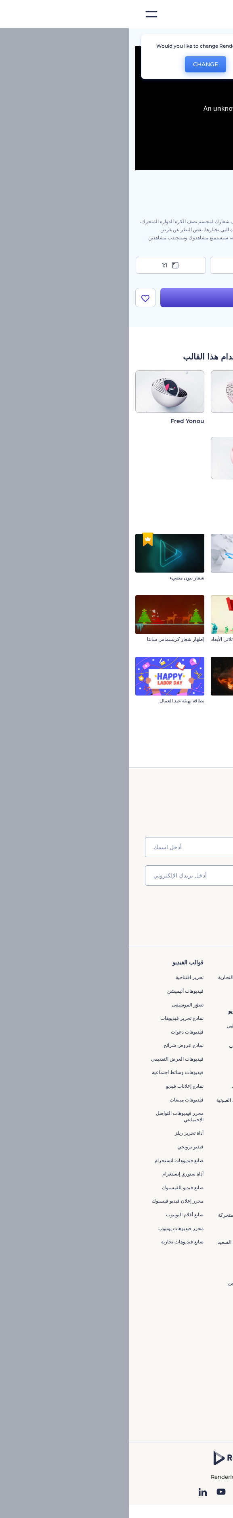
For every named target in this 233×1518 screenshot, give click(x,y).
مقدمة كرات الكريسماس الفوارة (194, 762)
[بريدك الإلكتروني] (116, 875)
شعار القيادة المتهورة (205, 578)
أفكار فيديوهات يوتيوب (194, 1268)
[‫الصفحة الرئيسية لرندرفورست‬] (214, 14)
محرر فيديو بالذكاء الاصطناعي (198, 1178)
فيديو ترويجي (61, 1147)
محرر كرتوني (133, 1114)
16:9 (191, 265)
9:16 (116, 265)
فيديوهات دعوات (58, 1032)
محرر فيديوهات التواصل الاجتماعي (51, 1116)
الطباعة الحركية (130, 1269)
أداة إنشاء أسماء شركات (192, 1234)
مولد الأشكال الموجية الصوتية (117, 1100)
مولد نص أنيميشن (128, 1174)
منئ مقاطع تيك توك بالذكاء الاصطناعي (190, 1251)
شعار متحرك (133, 1073)
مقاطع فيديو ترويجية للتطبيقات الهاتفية (125, 1130)
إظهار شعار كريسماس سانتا (47, 639)
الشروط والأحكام (199, 1059)
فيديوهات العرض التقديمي (48, 1059)
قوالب (190, 38)
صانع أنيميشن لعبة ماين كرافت (122, 1286)
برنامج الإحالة (204, 1032)
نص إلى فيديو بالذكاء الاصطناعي (196, 1198)
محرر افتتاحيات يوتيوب (123, 1046)
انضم (196, 909)
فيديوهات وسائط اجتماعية (49, 1073)
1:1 (42, 265)
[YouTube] (92, 1492)
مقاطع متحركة (131, 1188)
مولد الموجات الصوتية (124, 1086)
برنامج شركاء (203, 1086)
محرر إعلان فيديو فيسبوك (49, 1201)
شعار (211, 1286)
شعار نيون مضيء (58, 578)
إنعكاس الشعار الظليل (204, 701)
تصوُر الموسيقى (59, 1005)
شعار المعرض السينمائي (201, 639)
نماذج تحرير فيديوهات (53, 1018)
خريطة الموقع (203, 1073)
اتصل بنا (209, 991)
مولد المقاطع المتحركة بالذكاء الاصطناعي (194, 1158)
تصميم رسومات (201, 1300)
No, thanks (127, 64)
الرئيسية (218, 38)
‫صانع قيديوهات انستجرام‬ (50, 1160)
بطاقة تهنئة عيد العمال (53, 701)
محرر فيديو (135, 1256)
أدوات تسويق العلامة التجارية (117, 977)
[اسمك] (116, 847)
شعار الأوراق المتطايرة (128, 578)
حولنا (212, 977)
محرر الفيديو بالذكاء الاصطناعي (197, 1138)
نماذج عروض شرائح (55, 1045)
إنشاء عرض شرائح (127, 1147)
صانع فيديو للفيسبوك (54, 1187)
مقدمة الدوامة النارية (131, 701)
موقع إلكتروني (202, 1313)
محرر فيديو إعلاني (128, 1303)
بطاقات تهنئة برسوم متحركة (117, 1215)
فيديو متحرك (133, 1202)
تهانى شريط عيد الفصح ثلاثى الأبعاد (116, 639)
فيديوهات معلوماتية (127, 1229)
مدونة (140, 991)
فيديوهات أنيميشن (56, 991)
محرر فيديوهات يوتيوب (52, 1228)
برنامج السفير (203, 1100)
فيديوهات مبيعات (58, 1100)
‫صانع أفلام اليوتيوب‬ (56, 1214)
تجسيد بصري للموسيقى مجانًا (122, 1029)
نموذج (211, 1327)
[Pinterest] (129, 1492)
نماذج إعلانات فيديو (56, 1086)
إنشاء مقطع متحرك (126, 1059)
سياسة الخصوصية (199, 1045)
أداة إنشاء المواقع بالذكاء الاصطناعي (192, 1217)
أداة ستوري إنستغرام (54, 1174)
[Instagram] (146, 1492)
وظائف (210, 1005)
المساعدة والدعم (200, 1018)
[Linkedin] (74, 1492)
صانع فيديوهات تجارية (53, 1242)
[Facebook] (162, 1492)
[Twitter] (111, 1492)
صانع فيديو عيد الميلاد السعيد (117, 1242)
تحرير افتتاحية (61, 977)
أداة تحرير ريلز (60, 1133)
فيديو (212, 1272)
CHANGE (76, 64)
